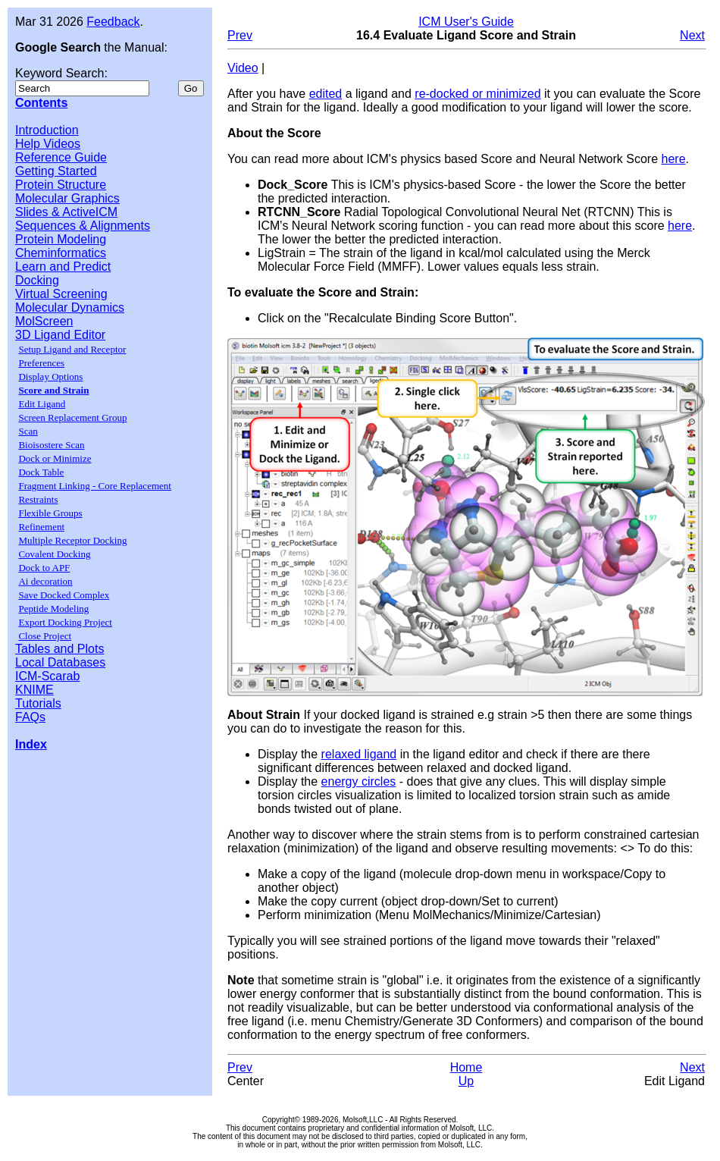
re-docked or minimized (477, 93)
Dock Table (41, 472)
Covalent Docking (54, 554)
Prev (239, 35)
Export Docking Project (64, 622)
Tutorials (38, 703)
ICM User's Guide (466, 21)
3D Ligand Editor (60, 334)
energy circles (358, 781)
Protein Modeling (60, 239)
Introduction (47, 130)
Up (466, 1081)
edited (326, 93)
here (674, 158)
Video (242, 67)
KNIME (34, 689)
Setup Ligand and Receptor (72, 349)
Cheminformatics (60, 252)
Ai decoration (45, 581)
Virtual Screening (61, 293)
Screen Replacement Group (72, 417)
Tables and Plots (59, 648)
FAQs (30, 717)
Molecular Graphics (67, 198)
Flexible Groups (50, 513)
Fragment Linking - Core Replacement (94, 485)
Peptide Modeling (53, 608)
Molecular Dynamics (69, 307)
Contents (41, 102)
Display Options (50, 376)
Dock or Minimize (54, 458)
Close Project (44, 636)
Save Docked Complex (63, 595)
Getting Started (56, 171)
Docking (37, 280)
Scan (27, 431)
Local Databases (60, 662)
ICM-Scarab (47, 676)
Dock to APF (44, 567)
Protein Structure (60, 184)
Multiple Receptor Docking (72, 540)
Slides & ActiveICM (66, 212)
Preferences (41, 363)
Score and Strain (53, 390)
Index (31, 744)
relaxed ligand (359, 754)
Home (466, 1067)
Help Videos (47, 143)
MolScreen (44, 321)
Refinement (41, 526)
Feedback (112, 21)
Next (692, 35)
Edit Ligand (41, 403)
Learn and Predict (63, 266)
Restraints (38, 499)
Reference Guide (61, 157)
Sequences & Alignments (82, 225)
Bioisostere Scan (51, 444)
